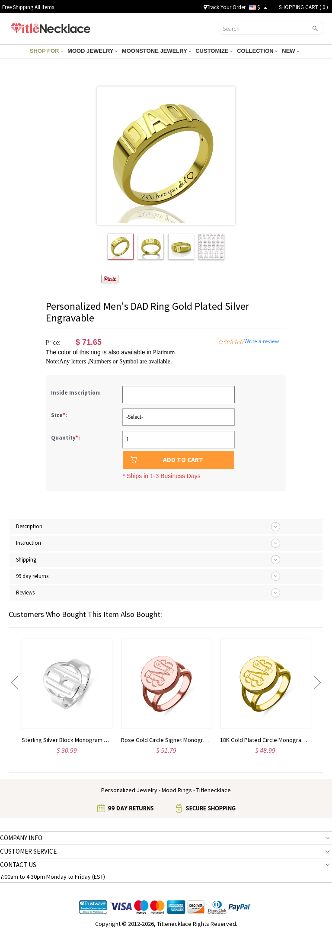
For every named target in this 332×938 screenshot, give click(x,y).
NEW (290, 51)
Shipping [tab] (26, 559)
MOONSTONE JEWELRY (156, 51)
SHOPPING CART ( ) (303, 7)
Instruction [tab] (28, 542)
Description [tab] (29, 526)
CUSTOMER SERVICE (28, 851)
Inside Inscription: (76, 392)
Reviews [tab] (25, 592)
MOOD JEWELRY (92, 51)
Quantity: (65, 437)
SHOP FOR (46, 51)
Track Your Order (225, 7)
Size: (59, 415)
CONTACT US (18, 865)
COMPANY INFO (21, 838)
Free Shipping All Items (28, 7)
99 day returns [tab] (32, 576)
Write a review (261, 341)
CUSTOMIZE (214, 51)
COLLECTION (257, 51)
